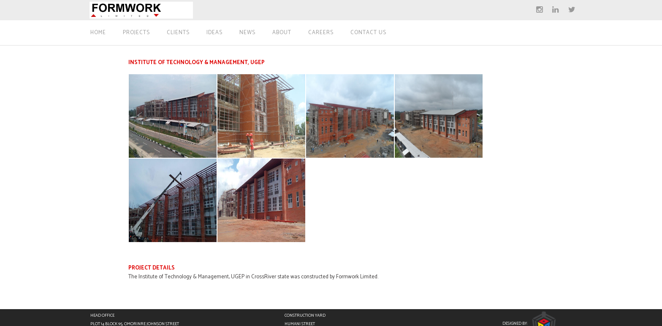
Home (98, 33)
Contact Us (368, 33)
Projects (136, 33)
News (247, 33)
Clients (178, 33)
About (281, 33)
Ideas (214, 33)
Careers (321, 33)
